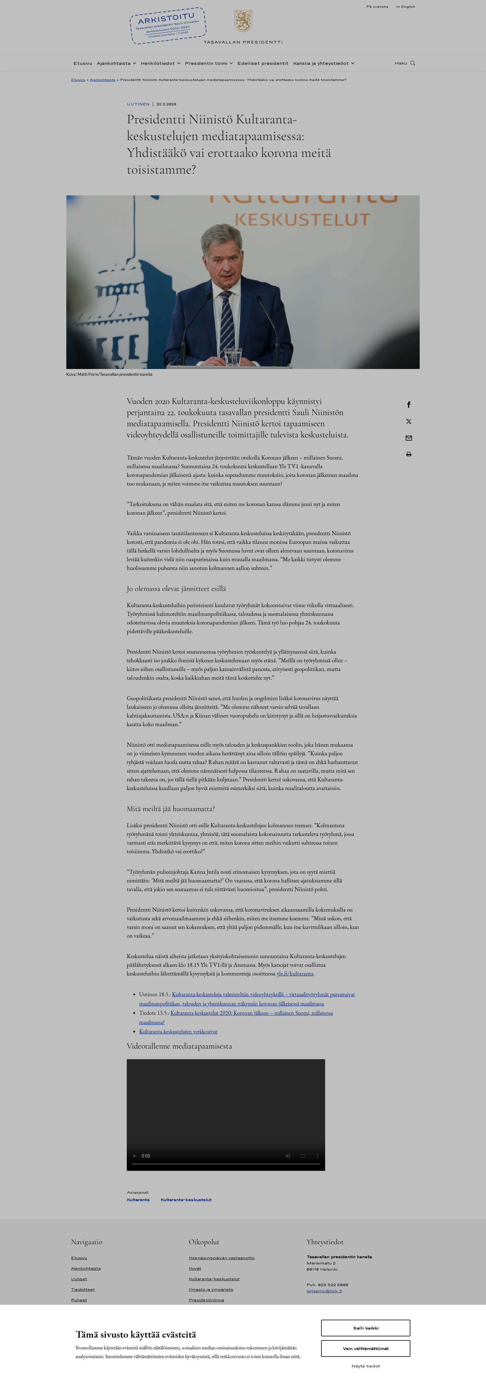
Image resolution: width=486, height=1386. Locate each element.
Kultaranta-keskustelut (186, 1199)
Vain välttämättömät (366, 1348)
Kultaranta (138, 1199)
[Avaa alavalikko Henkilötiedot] (177, 62)
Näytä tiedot (365, 1366)
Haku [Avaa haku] (401, 63)
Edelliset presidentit (263, 63)
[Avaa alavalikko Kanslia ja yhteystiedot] (351, 62)
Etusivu (82, 63)
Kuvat (195, 1268)
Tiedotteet (83, 1289)
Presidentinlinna (206, 1300)
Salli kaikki (365, 1328)
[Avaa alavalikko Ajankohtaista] (133, 62)
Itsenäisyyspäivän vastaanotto (222, 1257)
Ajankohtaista (113, 63)
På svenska (377, 6)
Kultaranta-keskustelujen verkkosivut (178, 1031)
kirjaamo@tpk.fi (324, 1291)
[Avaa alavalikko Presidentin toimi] (230, 62)
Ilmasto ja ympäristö (211, 1289)
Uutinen (139, 104)
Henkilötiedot (157, 63)
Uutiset (79, 1279)
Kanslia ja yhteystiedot (321, 63)
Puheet (79, 1300)
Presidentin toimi (206, 63)
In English (405, 6)
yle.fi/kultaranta (295, 973)
